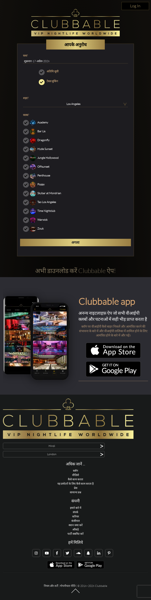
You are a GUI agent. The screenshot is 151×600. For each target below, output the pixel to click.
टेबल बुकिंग (75, 81)
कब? (25, 55)
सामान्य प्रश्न (75, 492)
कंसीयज (75, 520)
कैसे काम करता (75, 479)
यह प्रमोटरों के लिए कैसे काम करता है (75, 483)
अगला (75, 242)
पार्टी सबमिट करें (75, 533)
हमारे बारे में (75, 507)
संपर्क (75, 512)
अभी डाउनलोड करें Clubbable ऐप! (75, 270)
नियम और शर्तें (51, 585)
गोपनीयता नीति (68, 585)
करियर (75, 516)
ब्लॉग (75, 470)
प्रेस (75, 488)
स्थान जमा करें (76, 525)
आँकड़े (75, 529)
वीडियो (75, 475)
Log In (135, 5)
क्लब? (26, 115)
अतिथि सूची (75, 71)
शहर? (26, 98)
